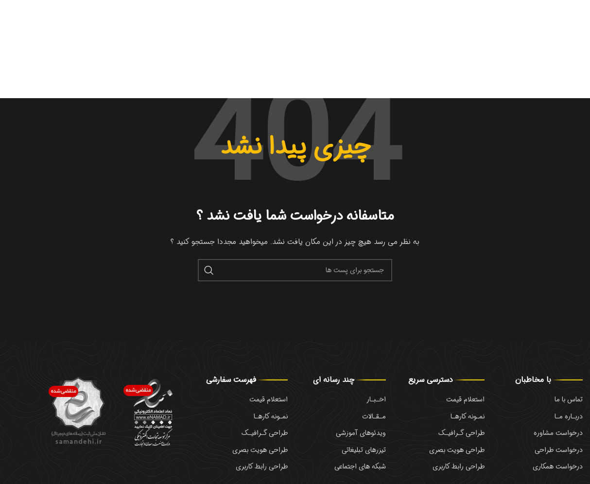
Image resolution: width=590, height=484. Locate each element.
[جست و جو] (295, 274)
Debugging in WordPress (431, 32)
